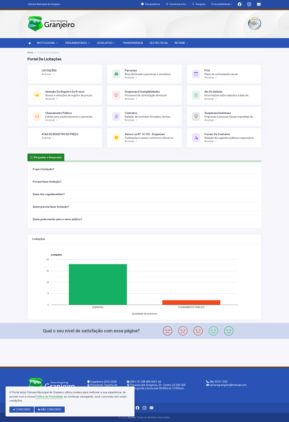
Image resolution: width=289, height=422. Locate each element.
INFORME (181, 43)
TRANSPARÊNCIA (133, 42)
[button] (144, 169)
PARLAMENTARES (77, 43)
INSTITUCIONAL (47, 43)
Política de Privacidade (49, 396)
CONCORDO (22, 409)
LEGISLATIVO (106, 43)
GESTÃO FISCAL (158, 42)
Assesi (131, 417)
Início (30, 52)
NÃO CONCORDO (49, 409)
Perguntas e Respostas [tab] (46, 157)
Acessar (48, 74)
